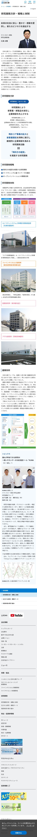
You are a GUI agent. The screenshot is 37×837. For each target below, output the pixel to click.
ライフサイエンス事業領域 (9, 691)
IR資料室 (4, 730)
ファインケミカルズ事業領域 (10, 688)
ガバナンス (4, 777)
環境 (2, 771)
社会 (2, 774)
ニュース (4, 665)
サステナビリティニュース (9, 781)
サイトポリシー (7, 819)
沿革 (2, 647)
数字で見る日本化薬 (7, 635)
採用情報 (4, 786)
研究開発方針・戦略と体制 (10, 595)
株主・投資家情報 (7, 713)
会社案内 (4, 632)
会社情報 (4, 622)
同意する (18, 833)
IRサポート (4, 736)
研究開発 (8, 6)
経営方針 (4, 723)
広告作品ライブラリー (8, 660)
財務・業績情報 (6, 726)
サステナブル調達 (6, 654)
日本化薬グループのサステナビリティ (12, 768)
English (34, 9)
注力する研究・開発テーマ (10, 599)
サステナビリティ (7, 758)
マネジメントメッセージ (8, 765)
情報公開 (4, 657)
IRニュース (4, 720)
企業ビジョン (5, 638)
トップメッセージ (6, 628)
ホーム (2, 6)
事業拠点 (4, 651)
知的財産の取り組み (9, 603)
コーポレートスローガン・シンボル (12, 644)
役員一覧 (4, 641)
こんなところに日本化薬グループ (11, 679)
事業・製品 (5, 673)
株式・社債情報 (6, 733)
